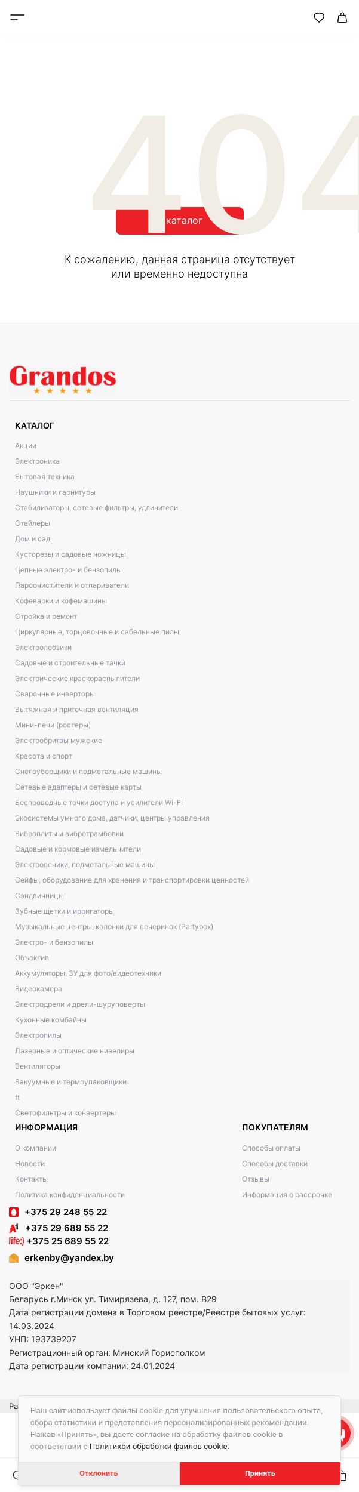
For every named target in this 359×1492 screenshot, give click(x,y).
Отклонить (98, 1473)
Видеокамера (38, 988)
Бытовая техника (45, 476)
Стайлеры (32, 523)
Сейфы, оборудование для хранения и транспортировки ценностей (132, 880)
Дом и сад (32, 538)
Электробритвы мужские (58, 740)
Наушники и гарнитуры (55, 492)
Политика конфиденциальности (70, 1194)
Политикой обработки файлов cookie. (159, 1446)
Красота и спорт (43, 755)
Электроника (37, 461)
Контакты (31, 1179)
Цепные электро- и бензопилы (68, 569)
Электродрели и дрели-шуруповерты (80, 1004)
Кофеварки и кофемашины (61, 600)
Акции (25, 445)
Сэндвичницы (39, 895)
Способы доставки (275, 1163)
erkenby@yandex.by (69, 1257)
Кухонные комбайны (51, 1019)
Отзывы (255, 1179)
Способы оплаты (271, 1147)
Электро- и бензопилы (54, 942)
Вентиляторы (37, 1066)
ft (17, 1097)
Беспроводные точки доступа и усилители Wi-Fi (99, 802)
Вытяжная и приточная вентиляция (77, 709)
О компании (35, 1147)
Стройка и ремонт (46, 616)
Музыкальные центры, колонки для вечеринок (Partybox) (114, 926)
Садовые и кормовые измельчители (78, 848)
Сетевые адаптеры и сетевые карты (78, 786)
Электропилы (38, 1035)
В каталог (179, 220)
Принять (260, 1473)
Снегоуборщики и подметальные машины (88, 771)
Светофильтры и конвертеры (65, 1112)
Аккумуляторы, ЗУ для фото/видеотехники (88, 973)
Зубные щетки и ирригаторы (64, 911)
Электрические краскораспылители (77, 678)
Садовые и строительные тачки (70, 662)
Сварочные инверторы (55, 693)
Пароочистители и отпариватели (72, 585)
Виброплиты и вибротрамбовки (69, 833)
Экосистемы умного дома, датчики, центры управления (112, 817)
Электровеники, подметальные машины (85, 864)
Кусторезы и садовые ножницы (70, 554)
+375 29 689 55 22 (58, 1228)
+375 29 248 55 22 (65, 1211)
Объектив (32, 957)
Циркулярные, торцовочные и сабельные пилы (97, 631)
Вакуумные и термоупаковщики (71, 1081)
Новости (30, 1163)
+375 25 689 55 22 (59, 1241)
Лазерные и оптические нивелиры (74, 1050)
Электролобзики (43, 647)
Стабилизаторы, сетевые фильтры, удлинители (96, 507)
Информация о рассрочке (287, 1194)
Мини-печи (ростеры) (53, 724)
